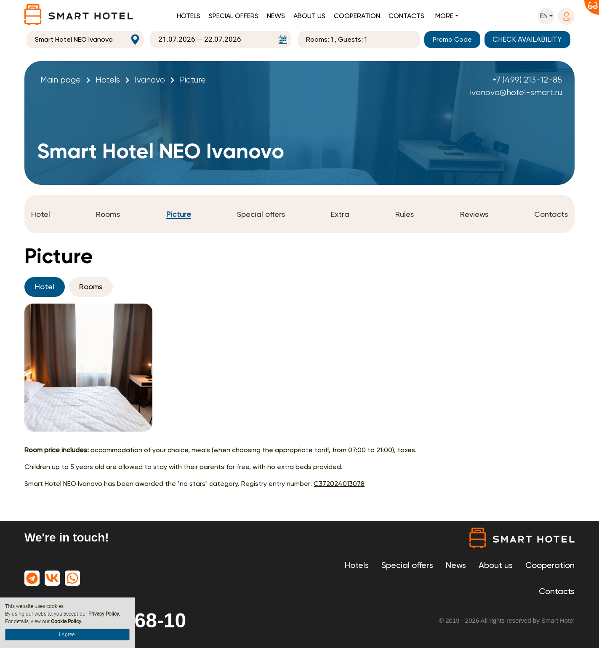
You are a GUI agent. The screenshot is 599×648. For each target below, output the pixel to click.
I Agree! (67, 634)
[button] (546, 16)
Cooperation (357, 16)
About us (309, 16)
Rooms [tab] (91, 287)
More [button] (444, 16)
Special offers (233, 16)
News (276, 16)
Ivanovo (150, 80)
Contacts (406, 16)
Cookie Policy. (66, 621)
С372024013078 (339, 484)
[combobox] (85, 39)
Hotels (188, 16)
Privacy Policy (103, 614)
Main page (60, 80)
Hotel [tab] (44, 287)
